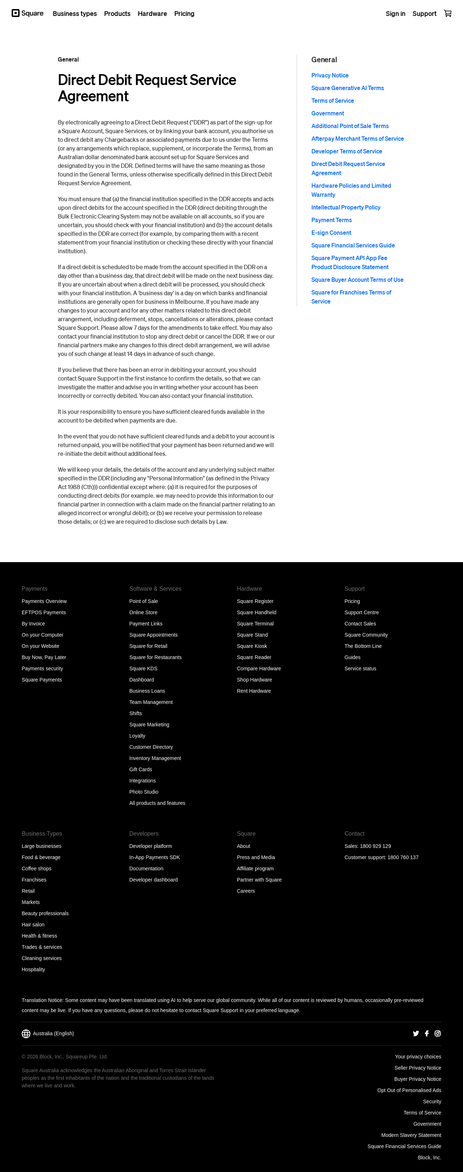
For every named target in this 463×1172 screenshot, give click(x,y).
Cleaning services (42, 958)
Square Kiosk (252, 646)
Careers (246, 891)
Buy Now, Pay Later (44, 657)
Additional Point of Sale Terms (350, 125)
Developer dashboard (153, 880)
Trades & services (42, 947)
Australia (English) (48, 1033)
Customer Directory (151, 747)
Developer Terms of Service (346, 151)
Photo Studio (143, 792)
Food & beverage (41, 857)
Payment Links (146, 624)
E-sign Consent (331, 232)
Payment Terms (331, 220)
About (243, 846)
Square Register (255, 601)
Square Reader (254, 657)
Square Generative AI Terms (347, 88)
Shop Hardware (254, 680)
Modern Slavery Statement (411, 1135)
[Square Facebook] (426, 1033)
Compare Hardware (259, 668)
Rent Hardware (254, 691)
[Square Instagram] (437, 1033)
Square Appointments (153, 635)
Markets (31, 902)
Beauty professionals (45, 913)
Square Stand (252, 635)
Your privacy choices (418, 1057)
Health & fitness (39, 936)
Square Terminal (255, 624)
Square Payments (42, 680)
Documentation (146, 868)
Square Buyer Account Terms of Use (357, 279)
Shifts (135, 713)
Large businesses (41, 846)
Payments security (42, 668)
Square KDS (143, 668)
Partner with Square (259, 880)
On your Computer (42, 635)
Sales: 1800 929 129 (368, 846)
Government (327, 113)
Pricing (352, 601)
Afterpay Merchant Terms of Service (357, 138)
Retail (28, 891)
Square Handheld (256, 612)
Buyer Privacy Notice (417, 1079)
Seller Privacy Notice (418, 1068)
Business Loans (147, 691)
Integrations (142, 781)
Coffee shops (36, 868)
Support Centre (362, 612)
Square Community (366, 635)
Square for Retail (148, 646)
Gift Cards (140, 769)
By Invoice (33, 624)
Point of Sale (143, 601)
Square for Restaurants (155, 657)
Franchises (34, 880)
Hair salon (33, 924)
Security (432, 1101)
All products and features (157, 803)
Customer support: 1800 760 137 (382, 857)
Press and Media (256, 857)
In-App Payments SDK (154, 857)
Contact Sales (360, 624)
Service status (361, 668)
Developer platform (150, 846)
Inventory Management (155, 758)
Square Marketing (149, 724)
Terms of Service (332, 100)
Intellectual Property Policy (346, 207)
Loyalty (137, 736)
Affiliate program (255, 868)
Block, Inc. (429, 1157)
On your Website (40, 646)
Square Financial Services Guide (353, 245)
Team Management (151, 702)
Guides (353, 657)
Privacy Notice (330, 75)
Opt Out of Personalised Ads (409, 1090)
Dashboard (141, 680)
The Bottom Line (363, 646)
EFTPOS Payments (44, 612)
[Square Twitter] (416, 1033)
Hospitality (33, 969)
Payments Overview (44, 601)
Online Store (143, 612)
